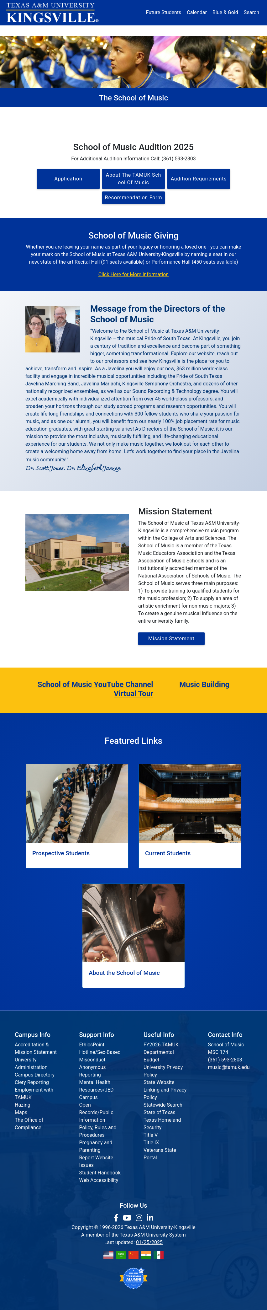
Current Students (218, 113)
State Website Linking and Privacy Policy (165, 1089)
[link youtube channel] (128, 1218)
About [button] (36, 30)
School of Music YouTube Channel (95, 684)
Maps (21, 1112)
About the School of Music (109, 113)
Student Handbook (100, 1173)
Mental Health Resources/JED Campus (96, 1089)
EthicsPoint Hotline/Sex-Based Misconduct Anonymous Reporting (100, 1060)
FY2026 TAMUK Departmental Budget (161, 1052)
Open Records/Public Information (96, 1112)
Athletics (206, 30)
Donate (230, 30)
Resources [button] (153, 30)
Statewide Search (163, 1105)
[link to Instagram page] (139, 1218)
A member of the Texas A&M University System (133, 1235)
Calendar (189, 123)
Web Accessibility (98, 1180)
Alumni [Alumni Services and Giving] (182, 30)
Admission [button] (63, 30)
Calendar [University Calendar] (197, 12)
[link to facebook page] (117, 1218)
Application (68, 179)
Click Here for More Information (133, 274)
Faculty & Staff (82, 123)
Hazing (22, 1105)
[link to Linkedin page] (149, 1218)
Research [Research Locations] (126, 30)
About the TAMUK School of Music (133, 178)
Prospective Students (168, 113)
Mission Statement (171, 639)
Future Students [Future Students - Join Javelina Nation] (163, 12)
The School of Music (52, 113)
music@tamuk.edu (229, 1067)
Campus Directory (35, 1075)
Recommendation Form (133, 198)
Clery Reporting (32, 1082)
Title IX (151, 1143)
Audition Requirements (199, 179)
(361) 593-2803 (225, 1060)
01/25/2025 (149, 1242)
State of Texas (159, 1112)
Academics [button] (95, 30)
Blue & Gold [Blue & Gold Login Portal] (225, 12)
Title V (151, 1135)
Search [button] (251, 12)
